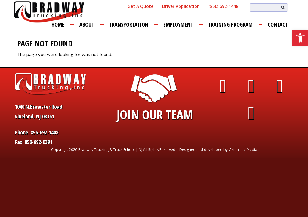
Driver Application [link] (181, 6)
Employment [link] (178, 24)
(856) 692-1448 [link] (223, 6)
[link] (300, 38)
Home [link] (57, 24)
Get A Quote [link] (140, 6)
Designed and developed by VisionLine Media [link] (218, 149)
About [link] (86, 24)
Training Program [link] (230, 24)
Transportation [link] (128, 24)
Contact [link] (278, 24)
